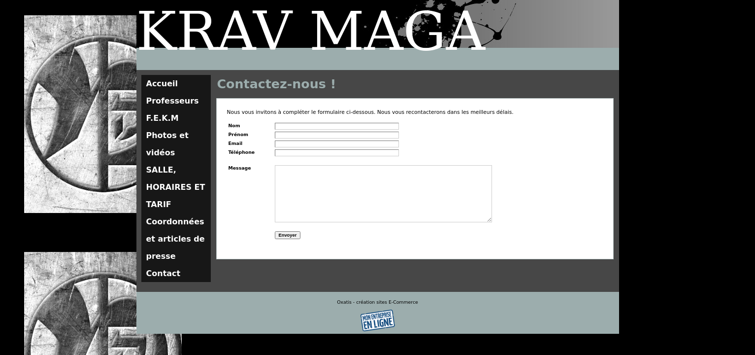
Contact (163, 273)
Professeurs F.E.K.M (172, 109)
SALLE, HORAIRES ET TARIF (175, 187)
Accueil (162, 83)
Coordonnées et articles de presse (175, 239)
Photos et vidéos (167, 144)
